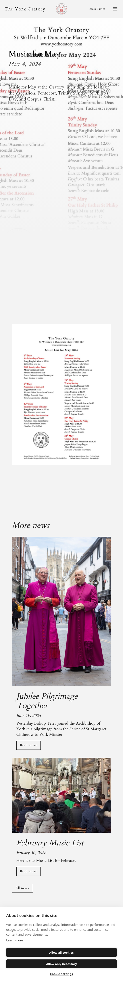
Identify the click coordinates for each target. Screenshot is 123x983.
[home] (23, 9)
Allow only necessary (61, 964)
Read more (28, 745)
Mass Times (97, 9)
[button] (115, 8)
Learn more (14, 940)
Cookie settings (61, 974)
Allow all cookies (61, 953)
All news (22, 888)
